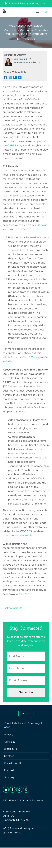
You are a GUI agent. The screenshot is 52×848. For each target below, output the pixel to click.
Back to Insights (12, 607)
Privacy (8, 734)
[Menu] (37, 11)
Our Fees (9, 741)
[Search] (45, 12)
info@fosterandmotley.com (19, 828)
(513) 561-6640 (12, 832)
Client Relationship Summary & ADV (23, 725)
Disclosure (10, 748)
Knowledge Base (14, 763)
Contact (9, 755)
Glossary (9, 777)
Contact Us (26, 713)
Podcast (9, 770)
